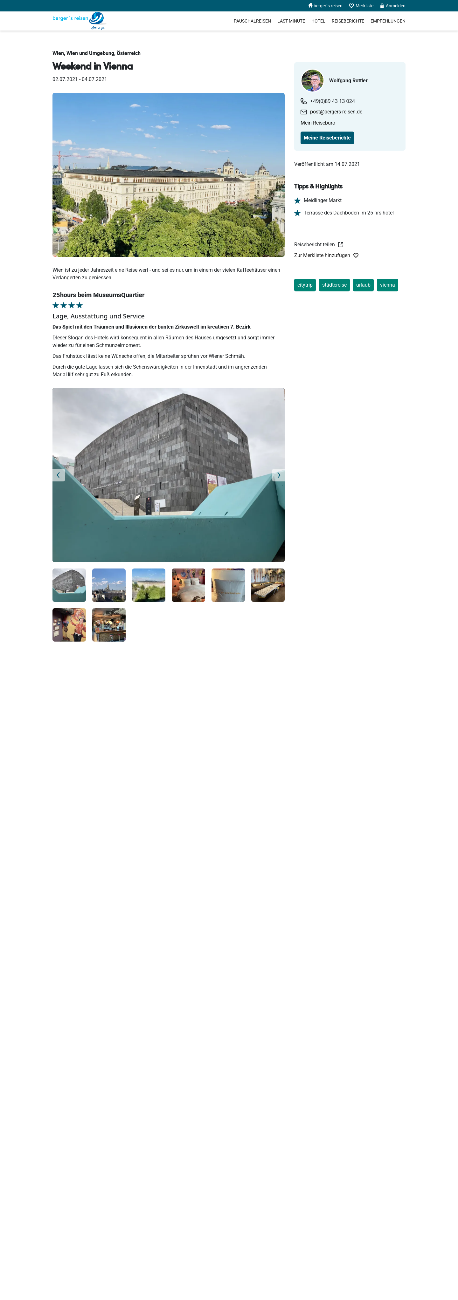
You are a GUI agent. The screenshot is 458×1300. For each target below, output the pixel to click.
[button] (69, 475)
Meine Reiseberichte (327, 138)
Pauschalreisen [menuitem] (252, 21)
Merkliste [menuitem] (361, 6)
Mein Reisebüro (318, 123)
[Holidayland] (79, 21)
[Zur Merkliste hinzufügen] (326, 255)
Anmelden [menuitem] (393, 5)
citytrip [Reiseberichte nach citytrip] (305, 285)
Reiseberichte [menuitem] (348, 21)
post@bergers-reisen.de (336, 112)
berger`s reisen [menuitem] (325, 5)
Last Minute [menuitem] (291, 21)
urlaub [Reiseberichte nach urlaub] (363, 285)
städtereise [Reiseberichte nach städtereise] (334, 285)
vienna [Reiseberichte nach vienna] (387, 285)
